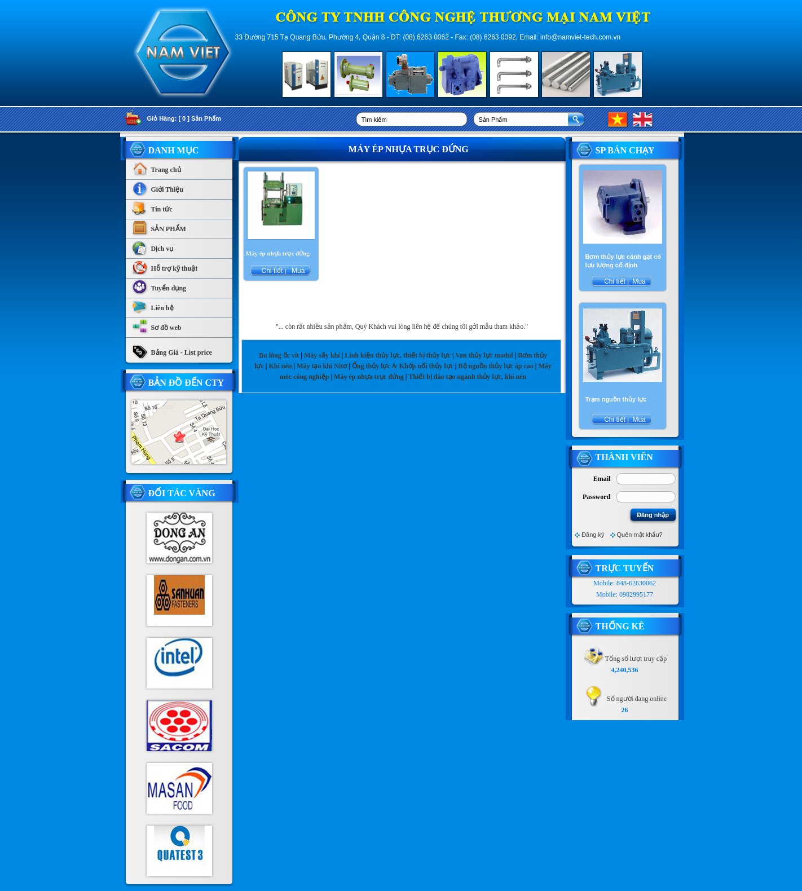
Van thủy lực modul (484, 355)
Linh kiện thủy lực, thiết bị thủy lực (398, 355)
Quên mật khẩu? (640, 534)
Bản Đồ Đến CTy (186, 382)
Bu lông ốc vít (279, 355)
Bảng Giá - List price (171, 349)
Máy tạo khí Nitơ (323, 366)
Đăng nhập (653, 514)
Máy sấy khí (322, 355)
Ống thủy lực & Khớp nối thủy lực (402, 366)
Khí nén (280, 366)
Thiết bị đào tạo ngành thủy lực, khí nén (467, 377)
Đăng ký (592, 534)
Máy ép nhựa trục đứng (369, 377)
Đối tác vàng (181, 493)
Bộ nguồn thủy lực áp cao (496, 366)
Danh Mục (173, 150)
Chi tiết (271, 271)
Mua (297, 271)
